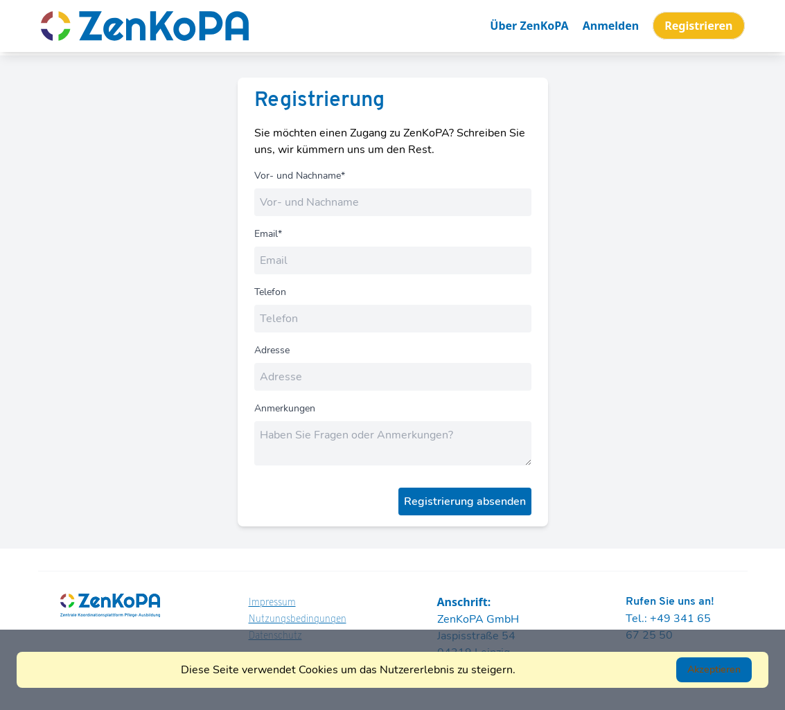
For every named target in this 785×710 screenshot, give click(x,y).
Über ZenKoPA (529, 25)
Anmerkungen (284, 408)
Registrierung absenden (465, 501)
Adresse (272, 350)
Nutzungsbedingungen (297, 619)
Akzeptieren (714, 669)
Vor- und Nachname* (299, 175)
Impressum (272, 603)
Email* (268, 233)
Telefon (270, 292)
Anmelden (611, 25)
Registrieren (698, 25)
